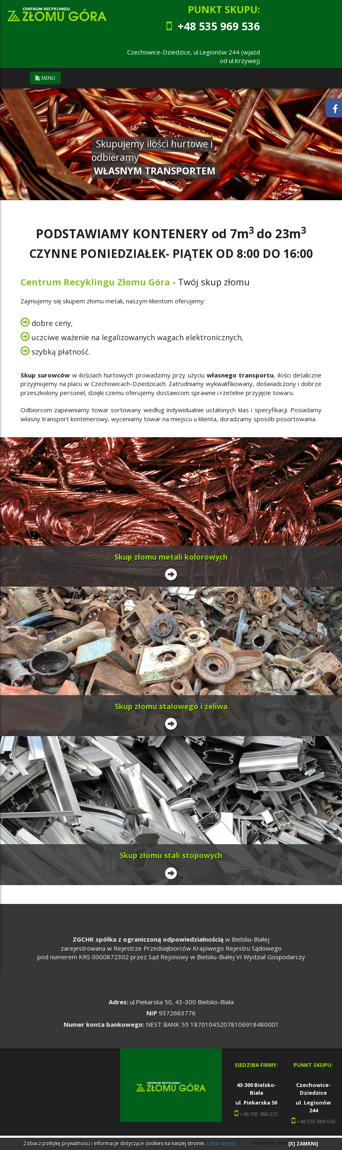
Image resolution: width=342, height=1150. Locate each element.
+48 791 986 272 (258, 1114)
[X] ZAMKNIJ (303, 1143)
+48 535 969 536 (315, 1121)
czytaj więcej (220, 1143)
